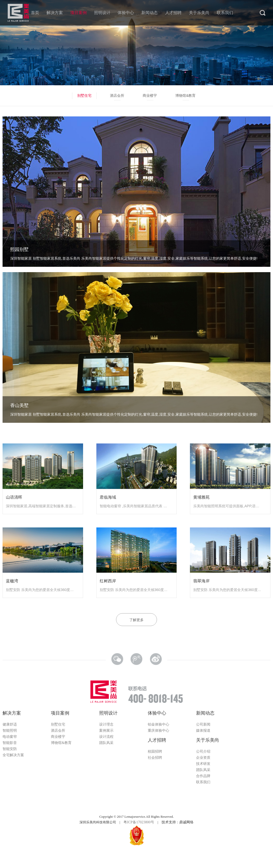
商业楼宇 (150, 95)
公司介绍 (203, 751)
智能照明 (10, 730)
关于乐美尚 (199, 12)
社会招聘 (155, 758)
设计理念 (106, 724)
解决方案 (55, 12)
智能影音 (10, 743)
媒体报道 (203, 730)
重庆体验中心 (158, 730)
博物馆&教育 (185, 95)
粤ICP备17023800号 (138, 822)
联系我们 (225, 12)
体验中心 (126, 12)
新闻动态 (149, 12)
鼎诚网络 (186, 822)
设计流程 (106, 737)
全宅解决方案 (13, 755)
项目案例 (78, 12)
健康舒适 (10, 724)
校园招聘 (155, 751)
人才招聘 (173, 12)
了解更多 (136, 620)
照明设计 (102, 12)
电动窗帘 (10, 737)
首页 (35, 12)
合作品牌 (203, 776)
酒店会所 (117, 95)
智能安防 (10, 749)
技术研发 (203, 764)
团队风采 (106, 743)
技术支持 (169, 822)
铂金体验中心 (158, 724)
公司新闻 (203, 724)
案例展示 (106, 730)
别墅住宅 (84, 95)
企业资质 (203, 758)
